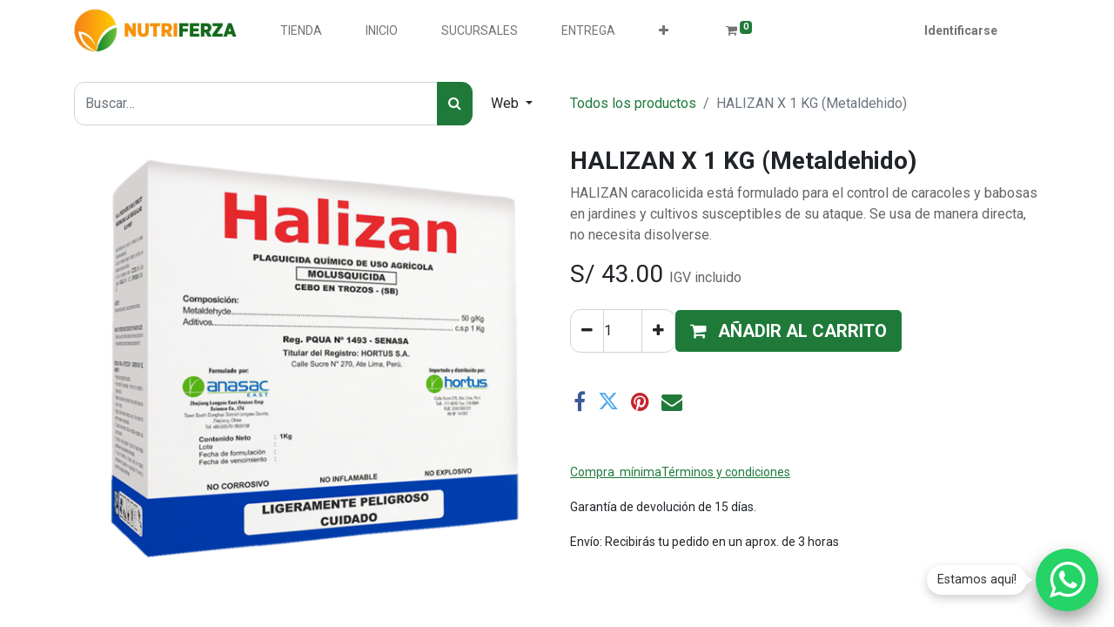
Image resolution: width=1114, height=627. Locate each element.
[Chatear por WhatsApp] (1067, 580)
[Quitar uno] (587, 331)
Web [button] (506, 103)
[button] (663, 31)
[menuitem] (301, 31)
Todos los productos (633, 103)
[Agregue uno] (658, 331)
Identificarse (960, 30)
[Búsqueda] (455, 103)
